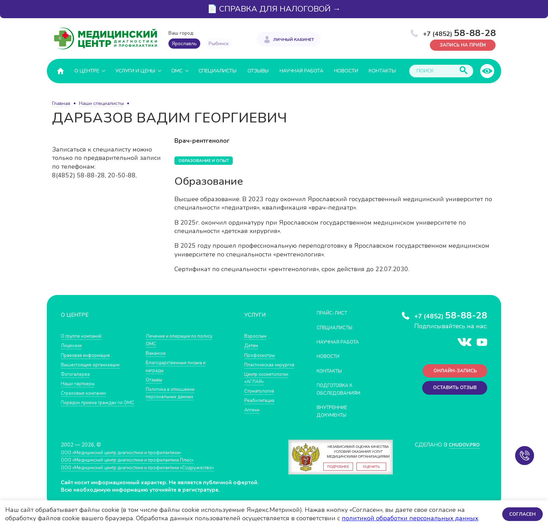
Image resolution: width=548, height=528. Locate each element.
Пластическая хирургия (261, 367)
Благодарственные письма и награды (181, 366)
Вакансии (157, 352)
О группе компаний (84, 335)
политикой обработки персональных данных (410, 518)
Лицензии (73, 345)
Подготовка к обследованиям (342, 388)
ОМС (176, 70)
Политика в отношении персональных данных (174, 392)
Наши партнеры (80, 383)
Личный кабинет (293, 38)
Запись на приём (459, 44)
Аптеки (253, 424)
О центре (86, 70)
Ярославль (184, 43)
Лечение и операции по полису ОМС (184, 339)
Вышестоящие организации (95, 364)
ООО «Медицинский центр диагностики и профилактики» (131, 457)
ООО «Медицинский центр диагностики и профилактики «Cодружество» (150, 472)
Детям (252, 345)
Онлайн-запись (452, 372)
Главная (61, 103)
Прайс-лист (334, 312)
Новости (346, 70)
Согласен (521, 514)
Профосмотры (262, 354)
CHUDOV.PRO (462, 449)
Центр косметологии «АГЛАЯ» (261, 389)
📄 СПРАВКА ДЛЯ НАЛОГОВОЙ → (274, 8)
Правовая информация (89, 354)
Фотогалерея (77, 373)
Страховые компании (87, 392)
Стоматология (261, 405)
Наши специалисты (101, 103)
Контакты (382, 70)
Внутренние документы (335, 410)
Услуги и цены (135, 70)
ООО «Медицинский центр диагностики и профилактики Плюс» (139, 464)
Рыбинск (219, 43)
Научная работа (301, 70)
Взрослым (256, 335)
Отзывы (258, 70)
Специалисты (218, 70)
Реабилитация (262, 415)
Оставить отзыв (452, 390)
